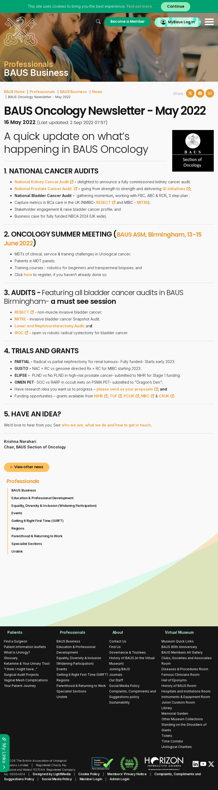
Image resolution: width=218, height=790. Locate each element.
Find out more (137, 6)
